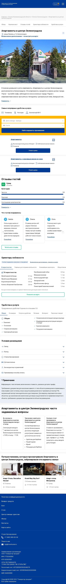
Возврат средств (7, 501)
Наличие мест (13, 24)
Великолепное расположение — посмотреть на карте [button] (19, 36)
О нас (3, 510)
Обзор (3, 24)
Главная (4, 17)
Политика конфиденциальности (13, 497)
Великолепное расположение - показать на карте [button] (44, 262)
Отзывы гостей (25, 24)
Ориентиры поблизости (40, 24)
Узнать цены (33, 150)
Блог (3, 505)
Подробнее (7, 239)
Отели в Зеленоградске (40, 17)
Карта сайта (5, 527)
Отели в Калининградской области (19, 17)
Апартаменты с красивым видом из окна (33, 159)
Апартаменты (33, 139)
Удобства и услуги (57, 24)
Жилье (3, 519)
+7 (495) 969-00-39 (9, 537)
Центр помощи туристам (10, 514)
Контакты (4, 523)
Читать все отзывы (11, 247)
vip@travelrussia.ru (9, 544)
